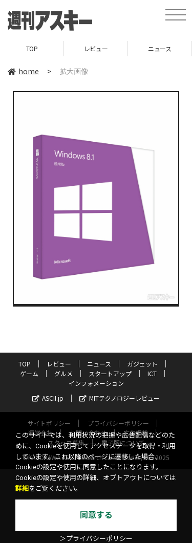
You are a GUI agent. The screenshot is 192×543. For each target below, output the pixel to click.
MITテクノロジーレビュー (119, 398)
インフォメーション (96, 383)
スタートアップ (110, 373)
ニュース (159, 48)
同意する (96, 515)
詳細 (22, 488)
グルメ (63, 373)
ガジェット (142, 363)
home (23, 71)
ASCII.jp (47, 398)
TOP (32, 48)
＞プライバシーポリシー (96, 538)
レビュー (96, 48)
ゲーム (29, 373)
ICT (152, 373)
